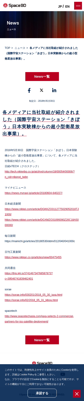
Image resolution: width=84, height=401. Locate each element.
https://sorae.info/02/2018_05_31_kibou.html (31, 300)
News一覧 (42, 76)
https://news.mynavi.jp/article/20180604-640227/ (33, 193)
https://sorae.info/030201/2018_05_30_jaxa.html (33, 294)
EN (67, 6)
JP (60, 6)
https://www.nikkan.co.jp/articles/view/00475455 (33, 257)
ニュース (20, 48)
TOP (7, 48)
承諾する (42, 393)
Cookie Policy (26, 374)
